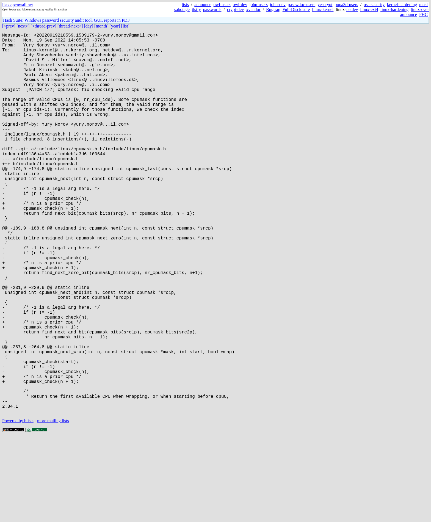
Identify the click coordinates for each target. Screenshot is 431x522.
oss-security (374, 4)
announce (202, 4)
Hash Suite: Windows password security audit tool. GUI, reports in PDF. (67, 20)
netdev (352, 9)
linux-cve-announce (414, 12)
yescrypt (324, 4)
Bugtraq (273, 9)
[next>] (22, 26)
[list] (125, 26)
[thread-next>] (70, 26)
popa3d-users (346, 4)
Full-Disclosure (296, 9)
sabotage (182, 9)
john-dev (278, 4)
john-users (258, 4)
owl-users (222, 4)
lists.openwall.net (17, 4)
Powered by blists (18, 505)
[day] (88, 26)
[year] (115, 26)
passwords (212, 9)
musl (423, 4)
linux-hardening (394, 9)
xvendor (253, 9)
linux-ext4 (369, 9)
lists (185, 4)
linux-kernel (322, 9)
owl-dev (240, 4)
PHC (423, 14)
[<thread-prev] (43, 26)
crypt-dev (235, 9)
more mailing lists (53, 505)
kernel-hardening (402, 4)
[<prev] (8, 26)
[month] (101, 26)
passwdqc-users (301, 4)
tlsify (196, 9)
